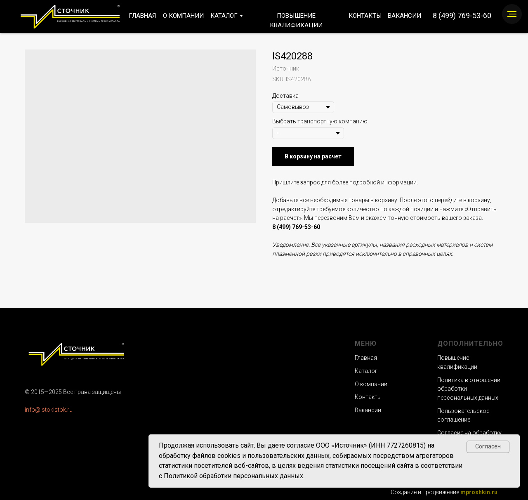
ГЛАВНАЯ (142, 15)
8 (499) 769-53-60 (462, 15)
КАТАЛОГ (224, 15)
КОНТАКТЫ (365, 15)
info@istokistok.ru (49, 409)
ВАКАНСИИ (404, 15)
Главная (366, 357)
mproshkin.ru (478, 492)
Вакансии (368, 410)
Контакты (368, 397)
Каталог (366, 371)
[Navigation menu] (511, 14)
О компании (371, 384)
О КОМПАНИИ (183, 15)
